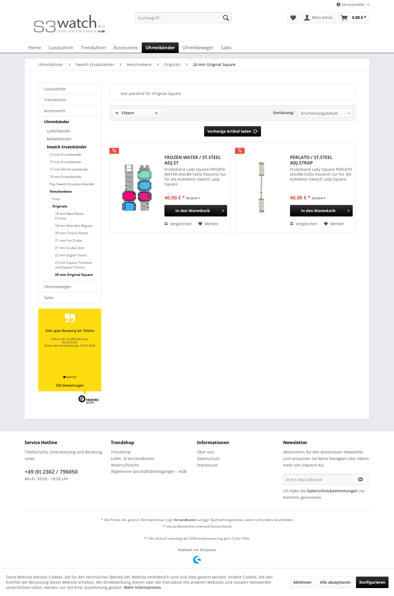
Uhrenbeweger (57, 286)
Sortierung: (283, 112)
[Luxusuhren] (61, 47)
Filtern (124, 112)
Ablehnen (302, 582)
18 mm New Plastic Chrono (69, 216)
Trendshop (121, 452)
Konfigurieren (372, 582)
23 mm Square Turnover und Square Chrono (73, 265)
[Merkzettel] (293, 17)
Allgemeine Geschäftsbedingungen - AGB (148, 471)
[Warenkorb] (353, 17)
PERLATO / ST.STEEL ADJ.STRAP (311, 160)
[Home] (35, 47)
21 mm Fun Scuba (68, 240)
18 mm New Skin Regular (74, 225)
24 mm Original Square (74, 274)
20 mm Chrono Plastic (71, 233)
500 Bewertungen (70, 385)
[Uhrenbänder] (160, 47)
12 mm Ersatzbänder (66, 154)
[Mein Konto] (319, 17)
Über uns (205, 452)
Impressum (207, 465)
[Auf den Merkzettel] (208, 224)
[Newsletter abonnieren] (360, 479)
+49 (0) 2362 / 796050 (51, 471)
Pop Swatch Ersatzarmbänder (72, 184)
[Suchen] (226, 17)
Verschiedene (61, 191)
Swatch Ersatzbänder (66, 146)
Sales (49, 297)
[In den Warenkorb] (195, 210)
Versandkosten (185, 519)
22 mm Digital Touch (70, 255)
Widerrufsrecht (125, 465)
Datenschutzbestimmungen (332, 490)
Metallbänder (59, 138)
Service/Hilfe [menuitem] (351, 4)
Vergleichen (178, 223)
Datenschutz (208, 458)
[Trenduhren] (93, 47)
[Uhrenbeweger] (198, 47)
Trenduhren (55, 99)
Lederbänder (59, 131)
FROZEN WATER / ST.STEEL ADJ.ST (192, 160)
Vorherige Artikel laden (232, 130)
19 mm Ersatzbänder (66, 176)
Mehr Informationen (142, 587)
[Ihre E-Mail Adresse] (317, 479)
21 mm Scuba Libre (69, 247)
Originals (59, 206)
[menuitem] (183, 20)
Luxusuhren (55, 88)
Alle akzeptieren (335, 582)
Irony (56, 198)
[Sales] (226, 47)
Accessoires (54, 110)
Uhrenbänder (56, 121)
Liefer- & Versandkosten (133, 458)
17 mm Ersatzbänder (66, 162)
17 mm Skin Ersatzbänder (69, 169)
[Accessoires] (126, 47)
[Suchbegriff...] (183, 17)
